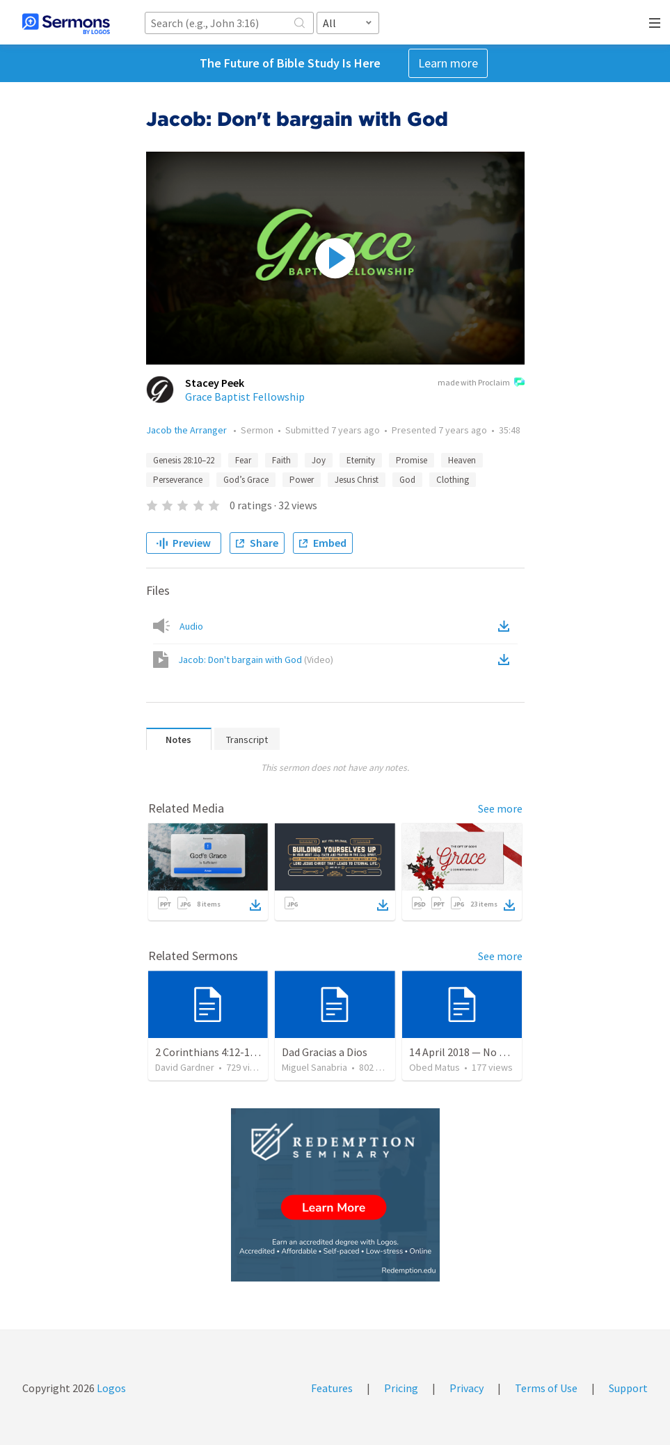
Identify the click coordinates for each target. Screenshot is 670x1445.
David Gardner (184, 1067)
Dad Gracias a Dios (324, 1052)
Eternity (360, 460)
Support (628, 1388)
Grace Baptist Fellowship (245, 397)
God (407, 480)
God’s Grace (246, 480)
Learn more (448, 63)
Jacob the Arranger (187, 430)
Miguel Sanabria (314, 1067)
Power (301, 480)
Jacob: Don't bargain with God (255, 659)
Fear (243, 460)
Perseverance (177, 480)
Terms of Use (546, 1388)
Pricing (401, 1388)
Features (332, 1388)
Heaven (462, 460)
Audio (191, 626)
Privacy (466, 1388)
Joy (319, 460)
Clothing (452, 480)
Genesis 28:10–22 (183, 460)
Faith (281, 460)
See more (500, 808)
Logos (110, 1388)
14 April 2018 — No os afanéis (478, 1052)
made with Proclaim (481, 383)
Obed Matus (434, 1067)
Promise (411, 460)
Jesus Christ (356, 480)
